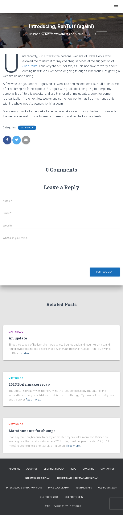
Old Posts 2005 (107, 487)
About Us (32, 468)
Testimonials (84, 487)
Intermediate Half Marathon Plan (77, 478)
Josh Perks (29, 66)
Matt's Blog (27, 128)
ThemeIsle (74, 505)
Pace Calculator (58, 487)
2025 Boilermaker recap (29, 384)
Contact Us (107, 468)
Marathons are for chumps (32, 430)
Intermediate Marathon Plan (24, 487)
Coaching (88, 468)
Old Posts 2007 (74, 497)
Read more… (27, 353)
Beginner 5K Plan (54, 468)
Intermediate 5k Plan (37, 478)
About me (14, 468)
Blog (73, 468)
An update (18, 338)
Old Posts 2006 (49, 497)
